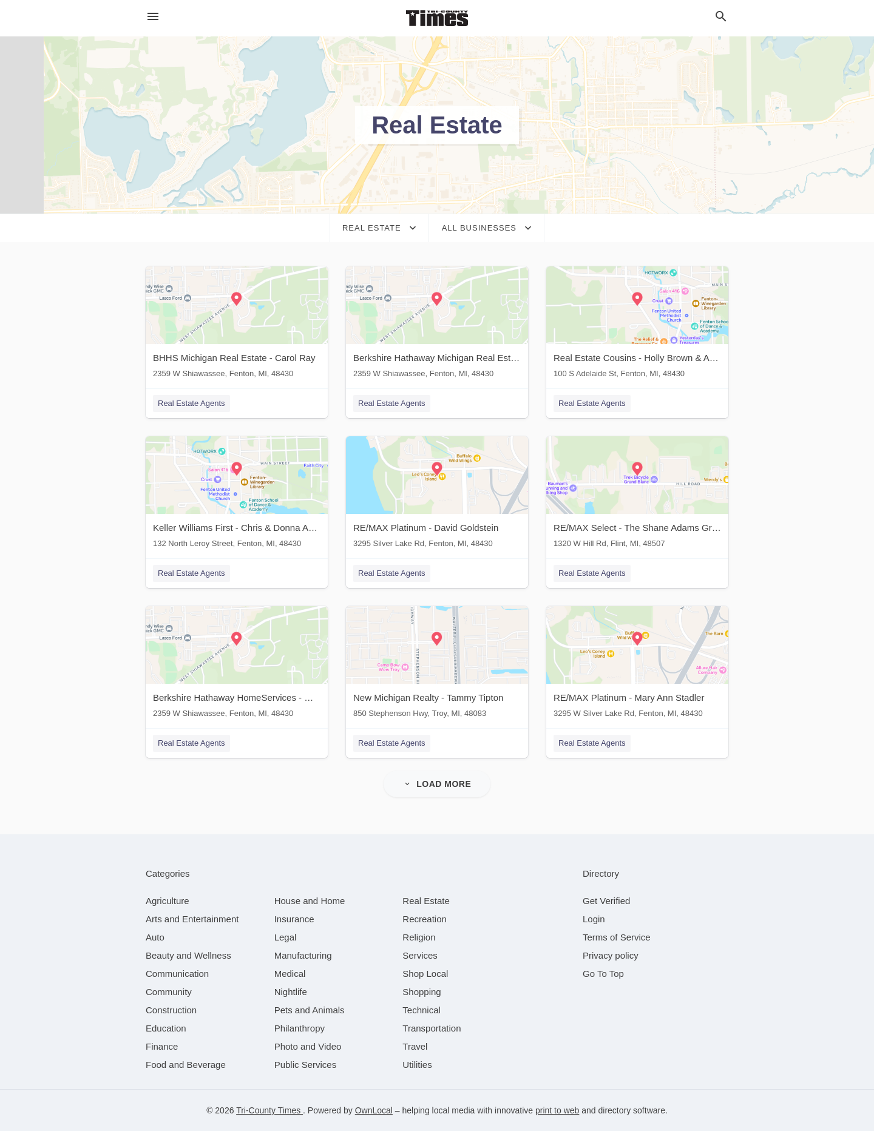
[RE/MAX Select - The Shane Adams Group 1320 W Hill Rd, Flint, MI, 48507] (637, 495)
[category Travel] (414, 1046)
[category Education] (166, 1028)
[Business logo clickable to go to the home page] (437, 18)
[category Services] (420, 955)
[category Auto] (155, 937)
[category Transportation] (431, 1028)
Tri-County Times (269, 1110)
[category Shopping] (421, 992)
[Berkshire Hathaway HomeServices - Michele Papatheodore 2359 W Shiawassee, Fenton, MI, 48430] (236, 664)
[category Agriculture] (167, 901)
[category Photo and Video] (308, 1046)
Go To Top (603, 973)
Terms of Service (617, 937)
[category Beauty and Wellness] (188, 955)
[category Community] (169, 992)
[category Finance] (162, 1046)
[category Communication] (177, 973)
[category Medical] (290, 973)
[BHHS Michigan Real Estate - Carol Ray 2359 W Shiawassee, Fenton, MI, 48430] (236, 325)
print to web (557, 1110)
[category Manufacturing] (303, 955)
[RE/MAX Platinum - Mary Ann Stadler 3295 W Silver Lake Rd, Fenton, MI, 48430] (637, 664)
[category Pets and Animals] (309, 1010)
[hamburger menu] (153, 16)
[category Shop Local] (425, 973)
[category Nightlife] (290, 992)
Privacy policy (611, 955)
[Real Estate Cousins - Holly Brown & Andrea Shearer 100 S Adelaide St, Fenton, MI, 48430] (637, 325)
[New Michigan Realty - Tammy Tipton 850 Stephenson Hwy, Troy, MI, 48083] (437, 664)
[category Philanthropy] (299, 1028)
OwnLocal (374, 1110)
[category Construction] (171, 1010)
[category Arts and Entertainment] (192, 919)
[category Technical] (421, 1010)
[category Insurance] (294, 919)
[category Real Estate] (426, 901)
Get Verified (606, 901)
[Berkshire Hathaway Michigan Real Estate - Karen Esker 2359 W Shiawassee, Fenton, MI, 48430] (437, 325)
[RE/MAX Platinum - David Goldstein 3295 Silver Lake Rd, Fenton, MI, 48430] (437, 495)
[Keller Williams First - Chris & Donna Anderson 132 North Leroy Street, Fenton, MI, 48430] (236, 495)
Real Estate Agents (191, 403)
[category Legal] (285, 937)
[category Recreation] (424, 919)
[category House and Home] (309, 901)
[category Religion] (418, 937)
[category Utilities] (417, 1064)
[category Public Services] (305, 1064)
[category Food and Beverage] (186, 1064)
